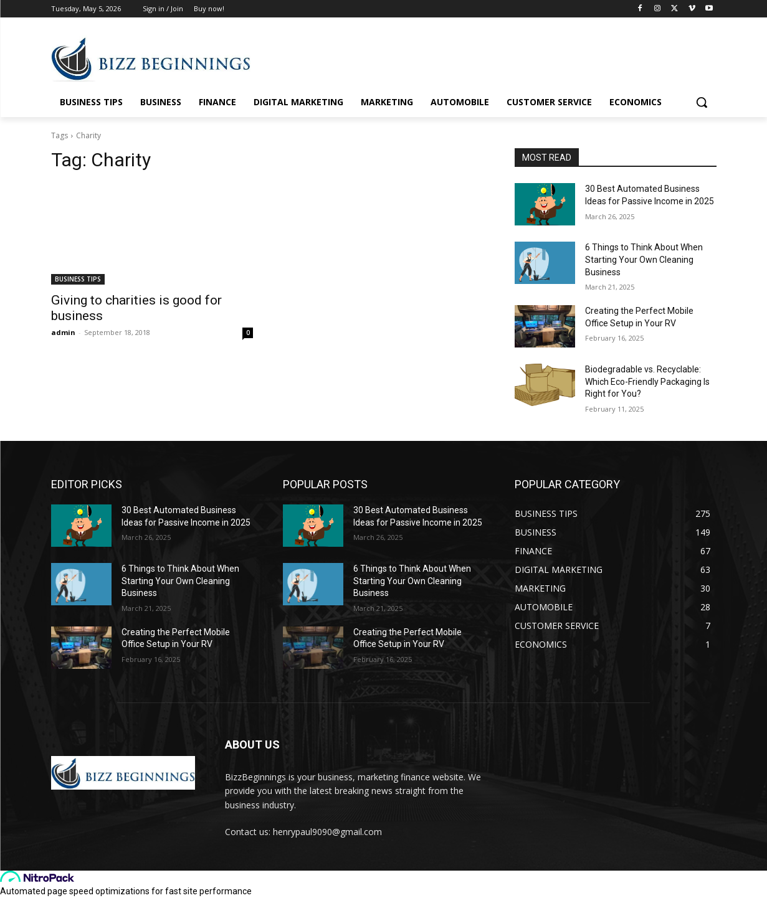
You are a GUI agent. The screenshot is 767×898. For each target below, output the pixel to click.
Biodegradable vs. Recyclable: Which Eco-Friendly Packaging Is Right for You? (647, 381)
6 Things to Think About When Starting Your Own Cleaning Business (644, 259)
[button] (702, 102)
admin (63, 332)
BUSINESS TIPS (78, 279)
